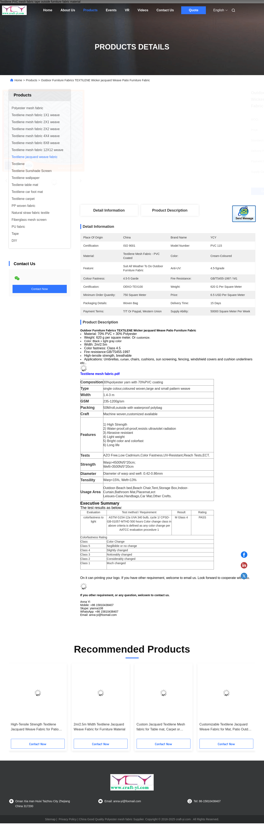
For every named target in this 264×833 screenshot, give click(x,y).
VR (127, 10)
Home (47, 10)
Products (90, 10)
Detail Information (109, 210)
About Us (67, 10)
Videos (143, 10)
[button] (20, 702)
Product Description (169, 210)
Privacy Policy (68, 819)
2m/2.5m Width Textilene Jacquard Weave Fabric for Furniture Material (99, 727)
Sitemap (50, 819)
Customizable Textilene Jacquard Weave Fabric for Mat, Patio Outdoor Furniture (226, 727)
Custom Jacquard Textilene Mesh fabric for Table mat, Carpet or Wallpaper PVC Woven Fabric (161, 727)
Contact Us (165, 10)
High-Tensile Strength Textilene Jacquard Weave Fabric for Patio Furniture (35, 727)
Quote (193, 10)
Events (111, 10)
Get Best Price (189, 191)
